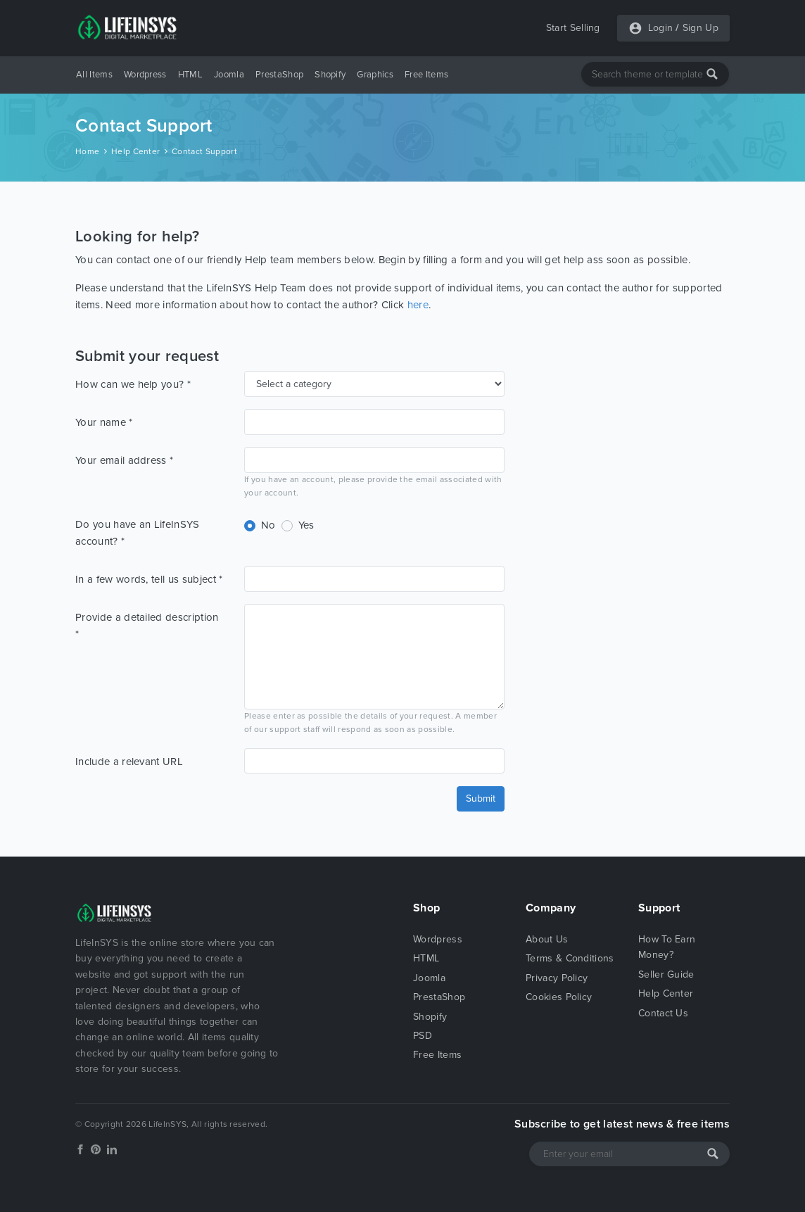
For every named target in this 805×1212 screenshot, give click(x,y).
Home (87, 151)
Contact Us (663, 1013)
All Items (94, 74)
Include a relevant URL (129, 761)
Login (660, 28)
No (268, 525)
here (418, 304)
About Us (547, 939)
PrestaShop (279, 74)
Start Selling (573, 28)
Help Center (135, 151)
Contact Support (204, 151)
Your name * (104, 422)
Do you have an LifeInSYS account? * (137, 533)
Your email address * (124, 460)
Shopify (330, 74)
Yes (306, 525)
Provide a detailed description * (147, 625)
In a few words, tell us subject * (149, 579)
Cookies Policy (559, 997)
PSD (422, 1036)
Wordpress (145, 74)
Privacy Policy (557, 978)
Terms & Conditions (570, 958)
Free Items (426, 74)
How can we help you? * (133, 384)
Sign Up (700, 28)
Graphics (375, 74)
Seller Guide (666, 974)
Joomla (229, 74)
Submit (480, 798)
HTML (190, 74)
